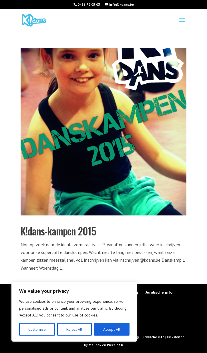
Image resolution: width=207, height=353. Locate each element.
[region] (74, 312)
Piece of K (115, 345)
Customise (37, 329)
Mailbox (95, 345)
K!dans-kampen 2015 (58, 230)
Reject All (74, 329)
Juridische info (159, 292)
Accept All (111, 329)
